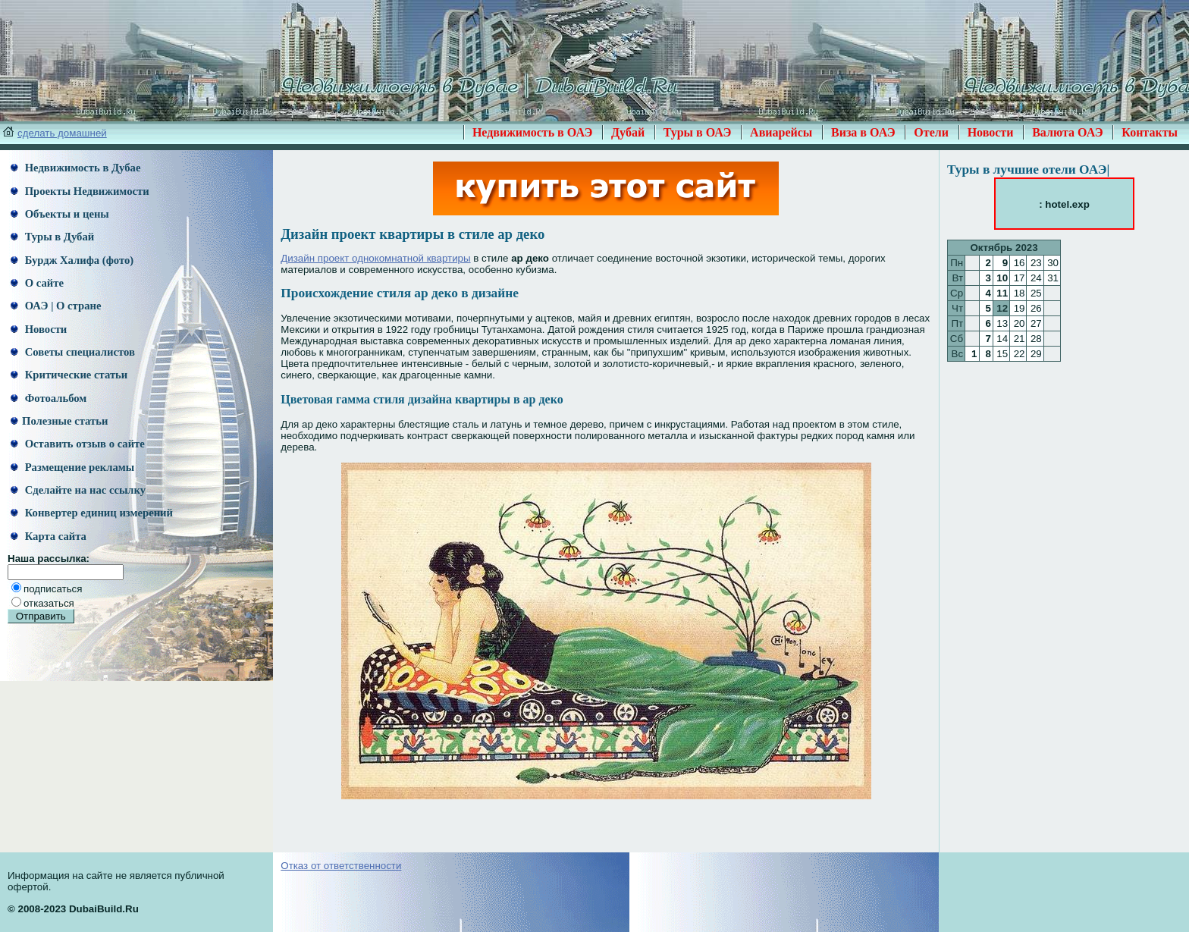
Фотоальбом (48, 398)
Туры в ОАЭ (698, 132)
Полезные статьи (59, 421)
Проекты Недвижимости (80, 191)
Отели (931, 132)
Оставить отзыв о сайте (78, 444)
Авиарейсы (781, 132)
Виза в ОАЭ (863, 132)
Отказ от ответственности (341, 865)
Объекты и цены (60, 214)
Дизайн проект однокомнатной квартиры (375, 258)
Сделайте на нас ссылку (78, 490)
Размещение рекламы (72, 467)
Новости (991, 132)
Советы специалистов (73, 352)
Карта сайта (48, 536)
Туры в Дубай (52, 237)
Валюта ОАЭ (1067, 132)
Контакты (1150, 132)
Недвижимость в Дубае (75, 168)
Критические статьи (69, 375)
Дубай (628, 132)
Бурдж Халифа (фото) (72, 260)
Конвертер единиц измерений (92, 513)
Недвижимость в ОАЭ (532, 132)
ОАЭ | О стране (56, 306)
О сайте (37, 283)
